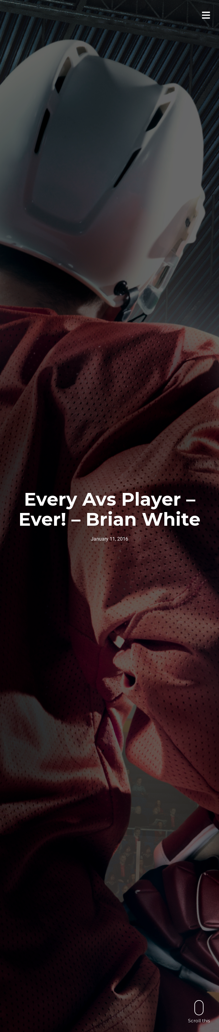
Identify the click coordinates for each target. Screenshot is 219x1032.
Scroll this (199, 1011)
